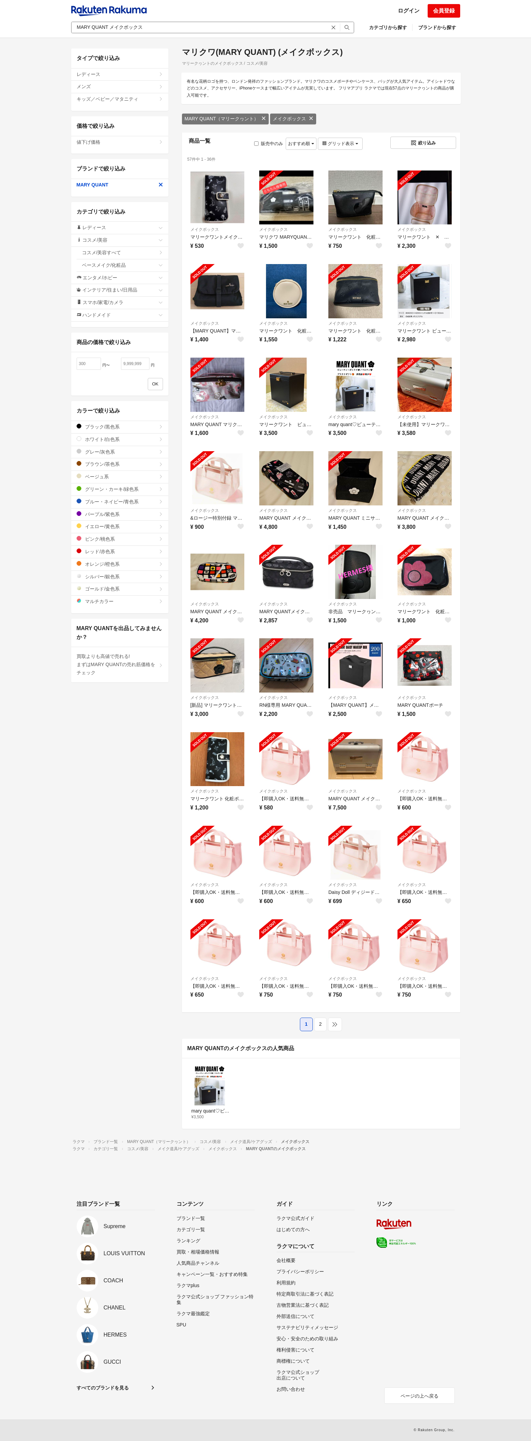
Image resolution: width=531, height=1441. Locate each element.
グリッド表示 (340, 143)
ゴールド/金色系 (120, 589)
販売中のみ (268, 143)
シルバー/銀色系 (120, 576)
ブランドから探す (437, 27)
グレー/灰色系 (120, 452)
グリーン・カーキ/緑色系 (120, 489)
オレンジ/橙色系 (120, 564)
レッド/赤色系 (120, 551)
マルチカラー (120, 601)
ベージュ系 (120, 476)
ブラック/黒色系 (120, 426)
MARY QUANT (120, 184)
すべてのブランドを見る (103, 1387)
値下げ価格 (120, 142)
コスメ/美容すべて (122, 252)
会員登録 (444, 11)
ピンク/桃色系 (120, 539)
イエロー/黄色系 (120, 526)
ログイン (409, 11)
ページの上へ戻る (419, 1396)
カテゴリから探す (388, 27)
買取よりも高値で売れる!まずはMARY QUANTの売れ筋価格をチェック (120, 664)
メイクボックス (293, 118)
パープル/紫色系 (120, 514)
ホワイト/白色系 (120, 439)
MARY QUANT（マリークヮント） (225, 118)
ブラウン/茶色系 (120, 464)
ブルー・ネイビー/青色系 (120, 501)
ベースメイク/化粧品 (122, 265)
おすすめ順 (301, 143)
